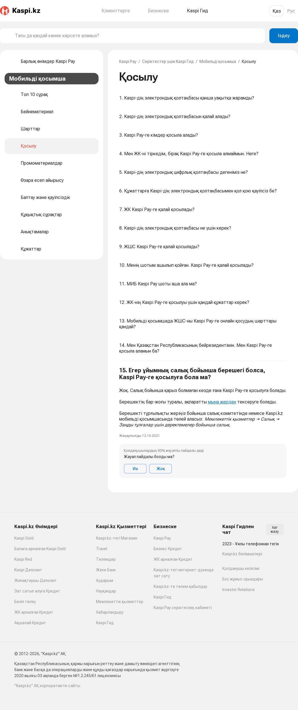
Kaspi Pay (127, 61)
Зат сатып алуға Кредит (37, 591)
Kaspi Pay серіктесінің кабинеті (183, 607)
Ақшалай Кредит (30, 622)
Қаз (276, 11)
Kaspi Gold (24, 538)
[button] (203, 422)
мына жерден (222, 402)
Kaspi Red (23, 559)
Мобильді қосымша (217, 61)
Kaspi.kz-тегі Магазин (116, 538)
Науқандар (106, 591)
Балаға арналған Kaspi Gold (40, 548)
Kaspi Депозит (28, 570)
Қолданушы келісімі (240, 568)
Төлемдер (106, 559)
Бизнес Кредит (168, 548)
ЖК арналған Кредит (33, 612)
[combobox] (137, 36)
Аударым (104, 580)
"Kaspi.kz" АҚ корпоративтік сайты (47, 685)
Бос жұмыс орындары (242, 579)
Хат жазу (274, 530)
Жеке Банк (106, 570)
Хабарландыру (109, 612)
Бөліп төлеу (25, 601)
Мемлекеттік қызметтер (119, 601)
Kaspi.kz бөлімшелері (242, 554)
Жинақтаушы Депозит (35, 580)
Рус (291, 11)
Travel (101, 548)
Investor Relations (238, 589)
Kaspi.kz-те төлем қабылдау (180, 586)
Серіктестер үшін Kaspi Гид (168, 61)
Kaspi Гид (105, 622)
